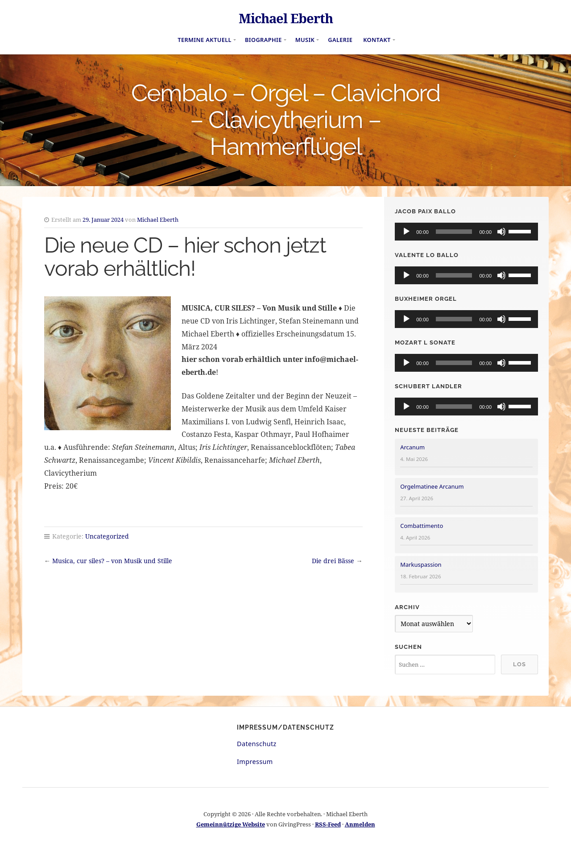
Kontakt (377, 40)
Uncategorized (107, 536)
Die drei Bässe (333, 560)
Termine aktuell (205, 40)
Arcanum (412, 447)
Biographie (263, 40)
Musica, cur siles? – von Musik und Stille (112, 560)
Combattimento (421, 526)
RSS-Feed (328, 824)
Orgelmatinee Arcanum (431, 486)
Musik (305, 40)
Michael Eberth (286, 18)
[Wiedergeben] (406, 231)
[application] (466, 232)
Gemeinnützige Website (230, 824)
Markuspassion (420, 564)
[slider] (454, 231)
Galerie (340, 40)
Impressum (255, 761)
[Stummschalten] (501, 231)
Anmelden (360, 824)
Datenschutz (257, 743)
